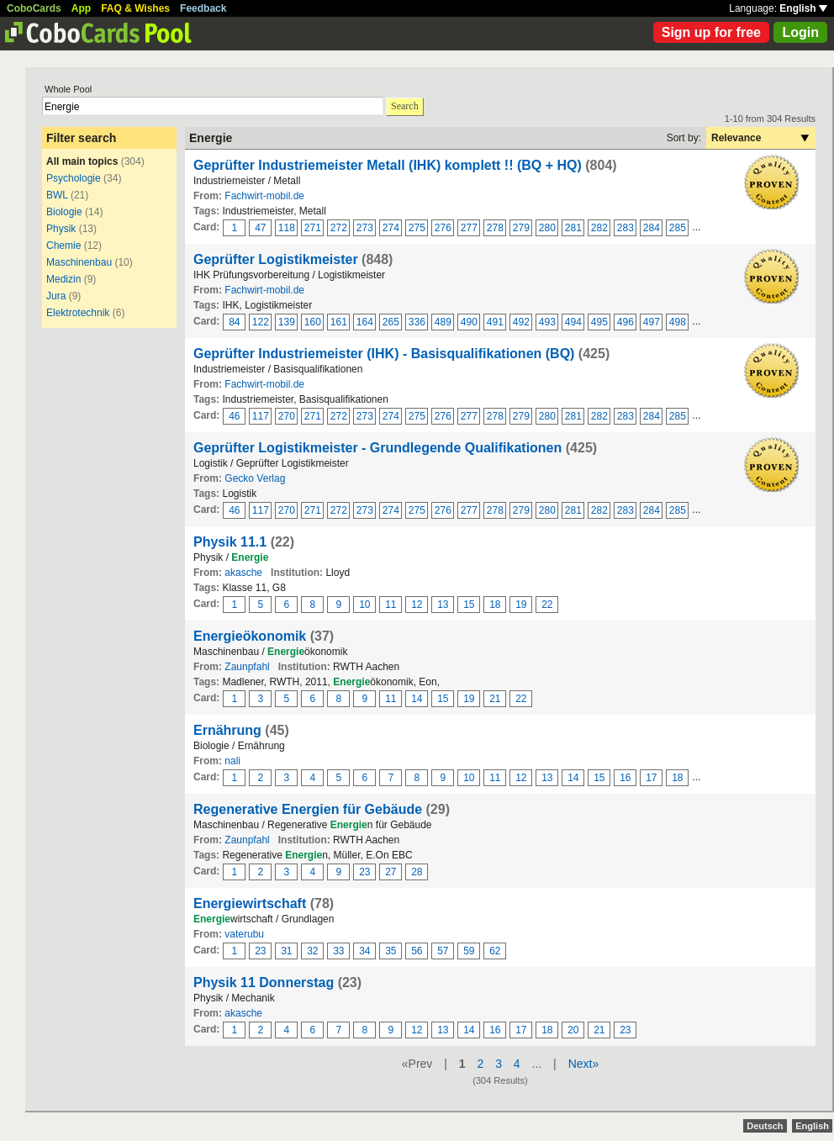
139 (286, 322)
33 (338, 951)
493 (547, 322)
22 (546, 604)
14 (416, 699)
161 (338, 322)
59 (468, 951)
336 (417, 322)
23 (364, 872)
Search (405, 106)
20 (572, 1030)
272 (338, 228)
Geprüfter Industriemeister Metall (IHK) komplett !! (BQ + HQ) (387, 165)
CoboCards (34, 8)
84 (234, 322)
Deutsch (765, 1126)
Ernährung (227, 730)
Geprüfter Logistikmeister (275, 259)
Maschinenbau (79, 262)
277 (469, 228)
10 (364, 604)
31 (286, 951)
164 (364, 322)
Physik (61, 229)
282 (599, 228)
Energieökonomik (249, 636)
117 (260, 416)
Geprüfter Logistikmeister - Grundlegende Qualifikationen (377, 448)
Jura (56, 296)
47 (260, 228)
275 (417, 228)
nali (232, 761)
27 (390, 872)
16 (625, 778)
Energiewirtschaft (249, 903)
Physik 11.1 (230, 542)
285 (677, 228)
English (803, 8)
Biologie (64, 212)
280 (547, 228)
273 (364, 228)
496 (625, 322)
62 (494, 951)
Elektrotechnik (77, 313)
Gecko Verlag (254, 478)
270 (286, 416)
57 (442, 951)
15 (468, 604)
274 (391, 228)
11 (390, 604)
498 (677, 322)
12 (416, 604)
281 (573, 228)
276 (443, 228)
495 (599, 322)
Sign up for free (711, 32)
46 (234, 416)
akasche (243, 572)
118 (286, 228)
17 (651, 778)
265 (391, 322)
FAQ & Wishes (135, 8)
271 (312, 228)
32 (312, 951)
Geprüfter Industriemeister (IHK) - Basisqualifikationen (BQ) (383, 353)
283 (625, 228)
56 (416, 951)
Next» (583, 1063)
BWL (57, 195)
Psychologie (74, 178)
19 (520, 604)
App (81, 8)
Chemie (63, 245)
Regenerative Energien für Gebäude (307, 809)
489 (443, 322)
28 (416, 872)
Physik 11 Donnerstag (263, 982)
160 (312, 322)
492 (521, 322)
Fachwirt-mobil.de (264, 196)
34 (364, 951)
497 (651, 322)
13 (442, 604)
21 (494, 699)
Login (800, 32)
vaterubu (244, 934)
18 (494, 604)
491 (495, 322)
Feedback (203, 8)
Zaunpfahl (246, 667)
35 (390, 951)
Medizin (63, 279)
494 (573, 322)
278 (495, 228)
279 (521, 228)
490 (469, 322)
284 (651, 228)
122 (260, 322)
